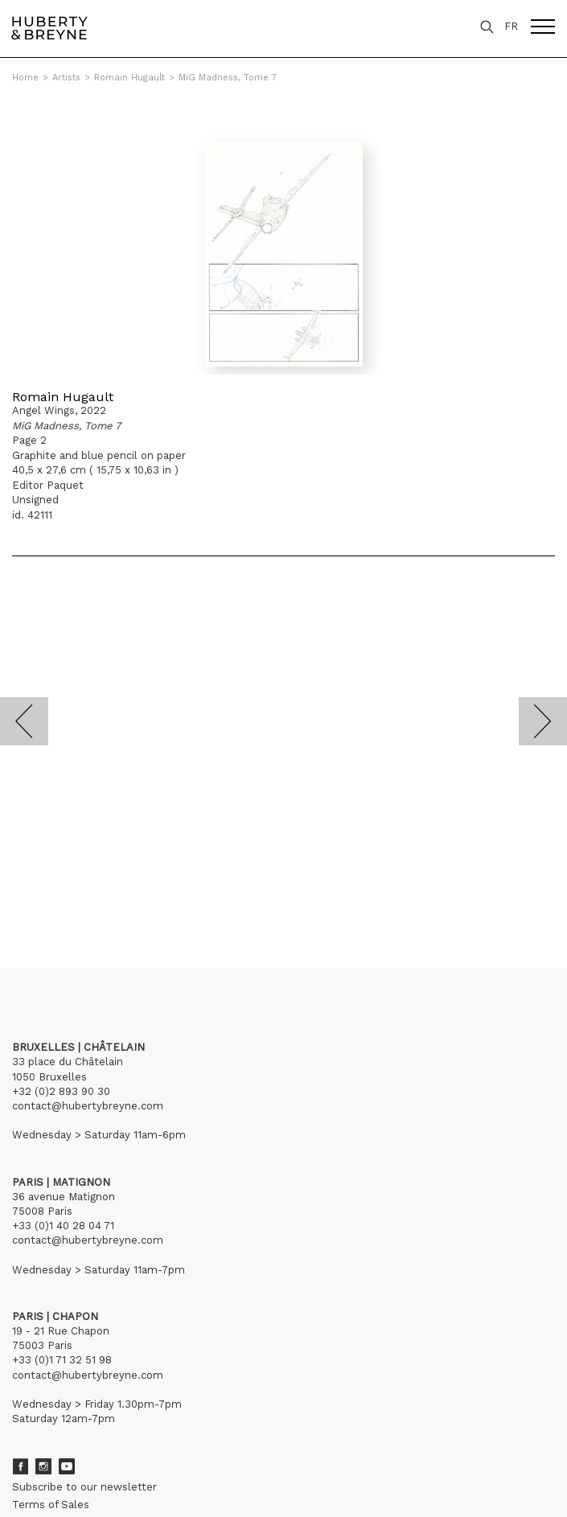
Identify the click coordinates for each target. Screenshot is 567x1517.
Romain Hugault (129, 77)
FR (511, 26)
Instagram (43, 1466)
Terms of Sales (50, 1505)
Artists (66, 77)
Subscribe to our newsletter (84, 1487)
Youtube (67, 1466)
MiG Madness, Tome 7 (228, 77)
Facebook (20, 1466)
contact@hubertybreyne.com (87, 1106)
